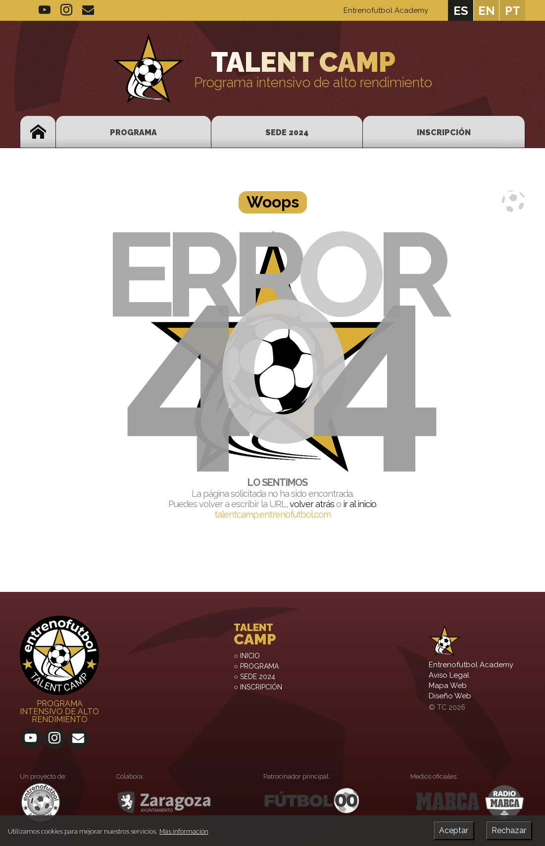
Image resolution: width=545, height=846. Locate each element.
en (486, 10)
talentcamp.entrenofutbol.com (272, 514)
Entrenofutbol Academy (386, 10)
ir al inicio (359, 504)
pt (512, 10)
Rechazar (509, 830)
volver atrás (312, 504)
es (460, 10)
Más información (183, 831)
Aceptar (453, 830)
